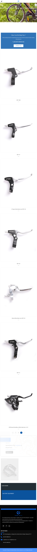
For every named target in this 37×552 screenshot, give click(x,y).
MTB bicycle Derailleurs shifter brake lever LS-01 (18, 427)
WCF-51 (18, 372)
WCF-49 (18, 263)
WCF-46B (18, 100)
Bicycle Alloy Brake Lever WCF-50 (18, 318)
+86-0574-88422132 (18, 41)
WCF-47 (18, 154)
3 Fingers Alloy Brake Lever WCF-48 (18, 209)
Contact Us (18, 45)
